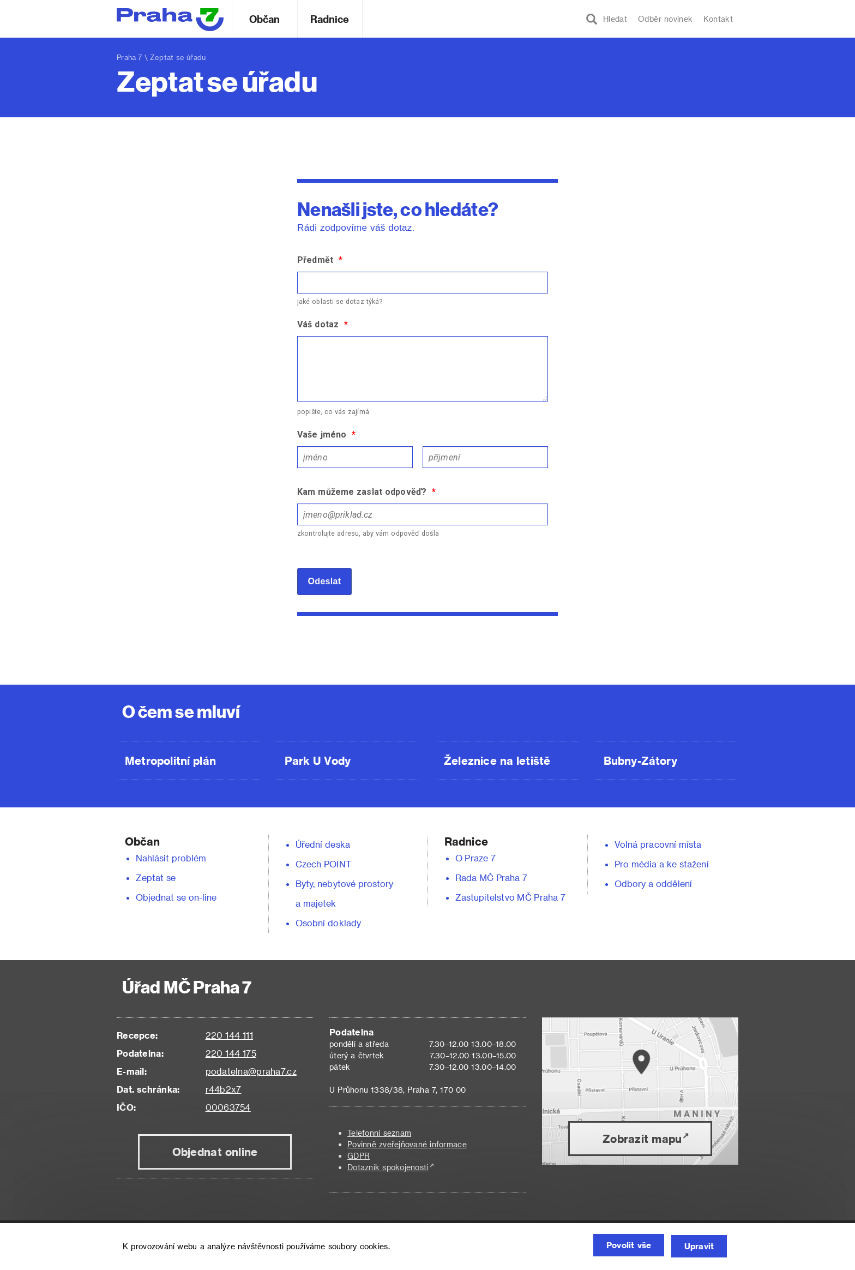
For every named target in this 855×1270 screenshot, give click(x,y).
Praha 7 (129, 57)
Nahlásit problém (171, 858)
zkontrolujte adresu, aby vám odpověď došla (368, 533)
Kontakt (718, 18)
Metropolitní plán (170, 760)
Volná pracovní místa (658, 844)
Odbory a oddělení (653, 883)
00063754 (228, 1107)
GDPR (358, 1155)
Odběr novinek (665, 18)
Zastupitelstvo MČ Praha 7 (510, 897)
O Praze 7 (475, 858)
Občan (264, 19)
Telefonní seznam (379, 1132)
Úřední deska (323, 844)
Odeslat (324, 581)
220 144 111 (229, 1035)
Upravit (696, 1247)
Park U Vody (318, 760)
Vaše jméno (326, 434)
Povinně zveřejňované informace (407, 1144)
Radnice (330, 19)
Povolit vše (615, 1247)
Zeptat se (156, 877)
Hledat (606, 19)
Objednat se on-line (176, 897)
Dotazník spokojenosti (388, 1167)
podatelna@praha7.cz (251, 1071)
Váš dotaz (322, 324)
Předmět (319, 260)
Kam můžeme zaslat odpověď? (366, 492)
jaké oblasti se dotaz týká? (339, 301)
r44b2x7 (224, 1089)
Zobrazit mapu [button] (642, 1138)
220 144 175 (231, 1053)
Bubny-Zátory (640, 760)
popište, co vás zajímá (333, 412)
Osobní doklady (328, 923)
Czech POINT (323, 864)
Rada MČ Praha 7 (491, 877)
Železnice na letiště (497, 760)
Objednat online (215, 1151)
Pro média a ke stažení (662, 864)
